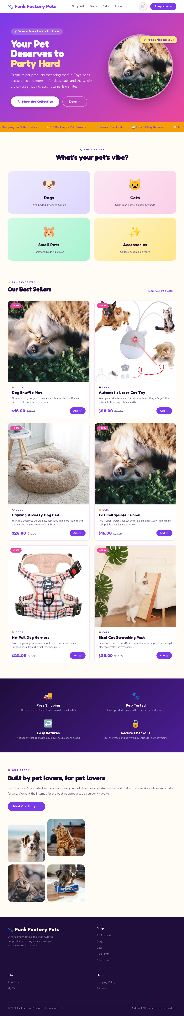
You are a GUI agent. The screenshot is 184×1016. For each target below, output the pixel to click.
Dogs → (75, 102)
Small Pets (103, 954)
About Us (13, 982)
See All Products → (162, 291)
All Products (104, 935)
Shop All (78, 6)
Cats (106, 6)
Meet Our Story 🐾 (26, 806)
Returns (101, 988)
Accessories (104, 960)
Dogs (93, 6)
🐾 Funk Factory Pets (33, 929)
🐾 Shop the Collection (35, 102)
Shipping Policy (106, 982)
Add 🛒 (77, 410)
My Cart (12, 988)
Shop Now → (163, 6)
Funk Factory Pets (32, 6)
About (118, 6)
